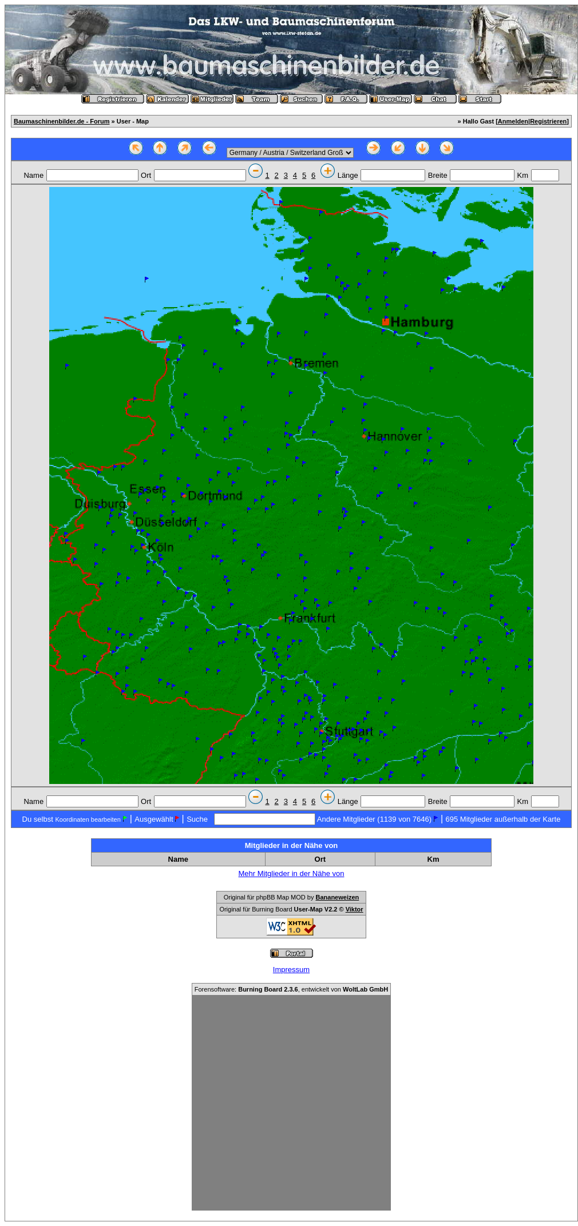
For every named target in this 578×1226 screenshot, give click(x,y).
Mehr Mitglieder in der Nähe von (292, 873)
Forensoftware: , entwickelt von (291, 989)
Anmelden (513, 121)
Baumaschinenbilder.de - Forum (61, 121)
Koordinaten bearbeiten (87, 819)
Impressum (291, 969)
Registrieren (548, 121)
